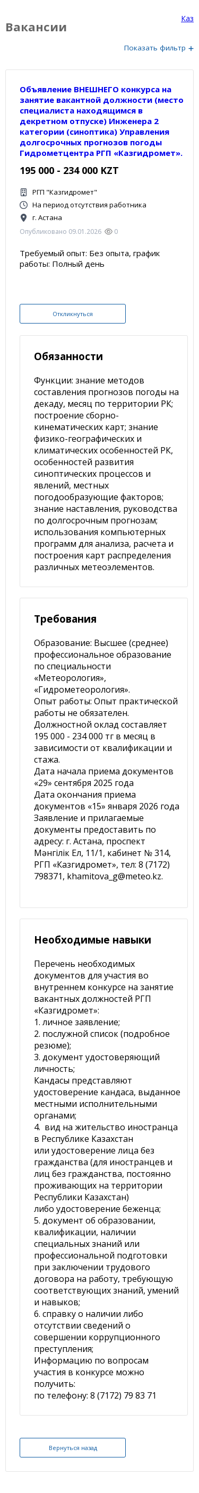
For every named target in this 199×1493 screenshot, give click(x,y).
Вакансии (36, 26)
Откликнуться (73, 314)
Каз (187, 18)
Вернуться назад (73, 1448)
